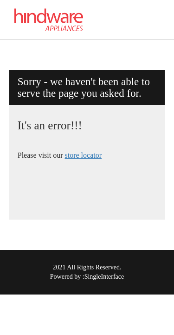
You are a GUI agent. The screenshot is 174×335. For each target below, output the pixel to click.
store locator (83, 155)
